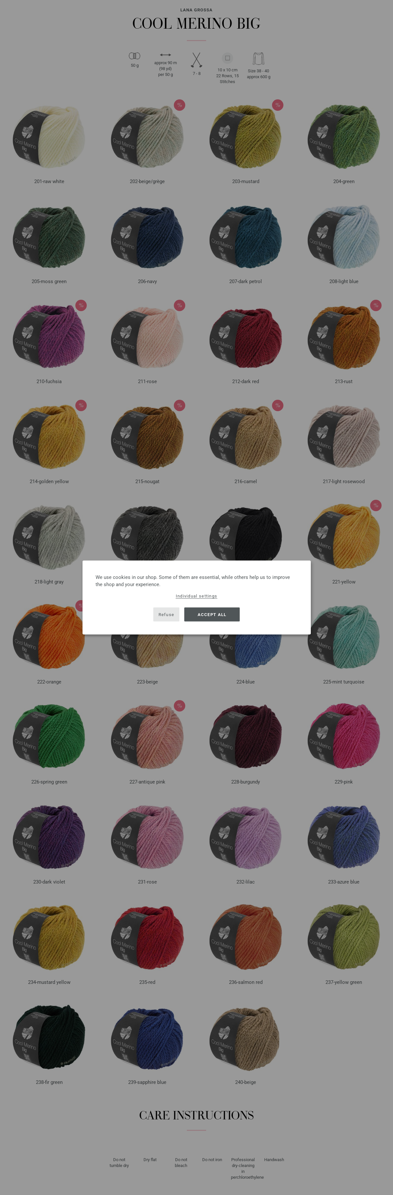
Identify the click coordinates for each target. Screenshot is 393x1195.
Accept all (212, 614)
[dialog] (197, 598)
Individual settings (197, 596)
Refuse (166, 614)
